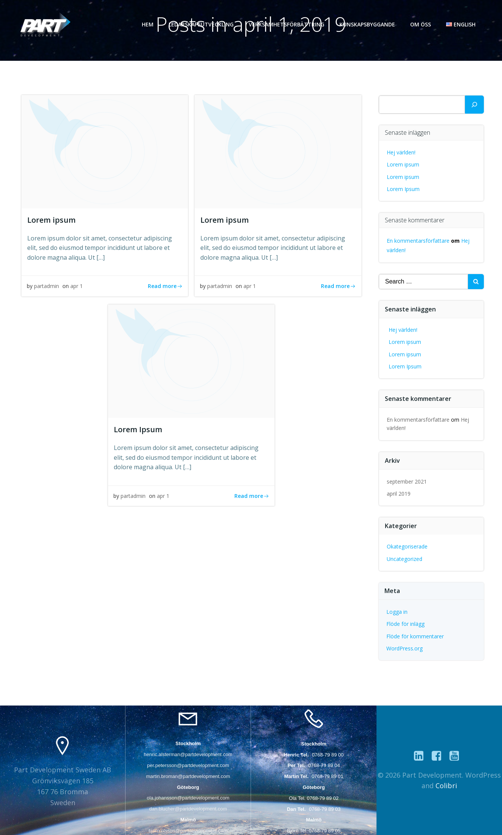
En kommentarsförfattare (418, 240)
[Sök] (474, 105)
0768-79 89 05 (325, 830)
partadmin (46, 287)
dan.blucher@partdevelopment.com (188, 809)
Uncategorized (405, 558)
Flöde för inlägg (406, 623)
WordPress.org (405, 648)
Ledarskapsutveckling (201, 24)
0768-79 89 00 (328, 754)
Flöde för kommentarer (415, 635)
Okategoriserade (407, 546)
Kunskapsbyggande (368, 24)
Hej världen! (401, 152)
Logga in (397, 611)
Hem (148, 24)
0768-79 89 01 (327, 776)
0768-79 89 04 (324, 765)
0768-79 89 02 (323, 798)
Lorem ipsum (403, 164)
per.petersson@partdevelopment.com (188, 765)
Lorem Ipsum (403, 188)
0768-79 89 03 (325, 809)
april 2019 (399, 493)
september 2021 (407, 481)
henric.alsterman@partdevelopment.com (188, 754)
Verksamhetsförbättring (287, 24)
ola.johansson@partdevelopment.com (188, 798)
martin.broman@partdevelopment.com (188, 776)
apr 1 (77, 287)
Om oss (421, 24)
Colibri (446, 785)
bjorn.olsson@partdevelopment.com (188, 830)
